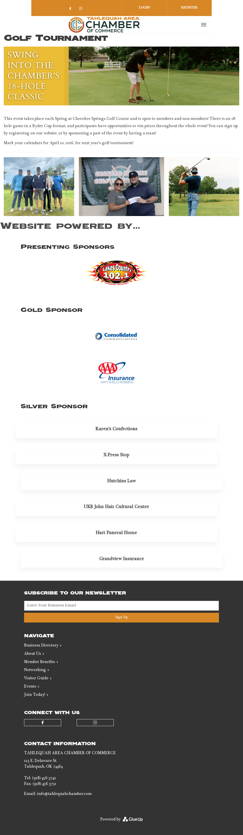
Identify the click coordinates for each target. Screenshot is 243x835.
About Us (32, 654)
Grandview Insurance (121, 559)
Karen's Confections (116, 429)
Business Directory (41, 646)
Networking (35, 670)
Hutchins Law (121, 481)
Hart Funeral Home (116, 533)
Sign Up (121, 617)
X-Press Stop (116, 455)
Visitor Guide (36, 679)
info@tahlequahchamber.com (64, 794)
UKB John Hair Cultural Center (116, 507)
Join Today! (34, 695)
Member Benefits (39, 662)
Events (30, 687)
